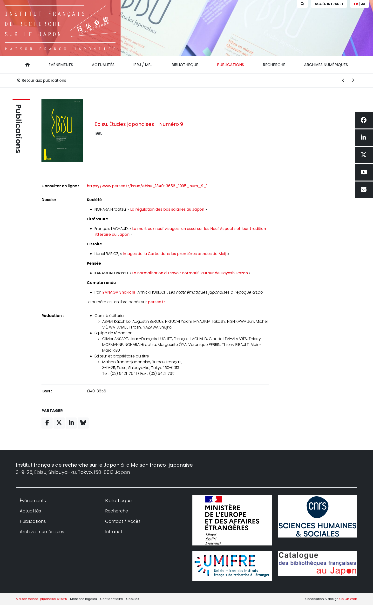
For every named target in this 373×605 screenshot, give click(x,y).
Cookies (132, 599)
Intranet (113, 532)
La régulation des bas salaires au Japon (167, 209)
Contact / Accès (123, 521)
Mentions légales (83, 599)
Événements (60, 64)
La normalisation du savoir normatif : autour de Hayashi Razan (190, 273)
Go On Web (348, 599)
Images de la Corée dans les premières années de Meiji (174, 253)
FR (356, 3)
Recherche (274, 64)
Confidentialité (111, 599)
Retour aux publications (41, 80)
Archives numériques (326, 64)
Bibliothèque (184, 64)
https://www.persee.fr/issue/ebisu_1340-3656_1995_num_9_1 (147, 186)
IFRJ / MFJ (143, 64)
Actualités (103, 64)
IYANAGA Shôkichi (118, 292)
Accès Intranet (329, 3)
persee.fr (156, 302)
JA (363, 3)
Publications (230, 64)
